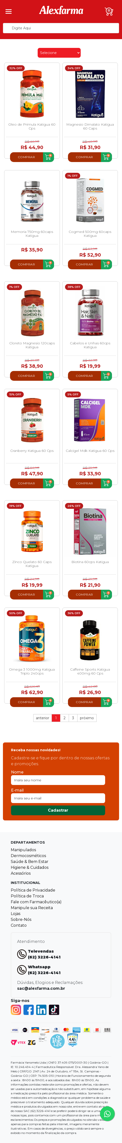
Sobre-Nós (21, 919)
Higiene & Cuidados (29, 867)
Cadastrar (58, 810)
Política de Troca (27, 896)
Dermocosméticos (28, 855)
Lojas (15, 913)
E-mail (17, 790)
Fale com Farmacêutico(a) (36, 902)
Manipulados (23, 850)
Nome (17, 772)
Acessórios (21, 873)
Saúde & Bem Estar (29, 861)
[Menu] (8, 11)
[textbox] (61, 28)
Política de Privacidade (33, 890)
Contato (19, 925)
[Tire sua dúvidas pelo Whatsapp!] (107, 1113)
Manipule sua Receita (32, 907)
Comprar (26, 157)
